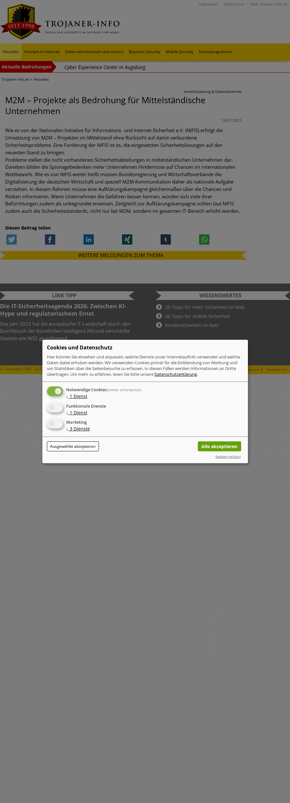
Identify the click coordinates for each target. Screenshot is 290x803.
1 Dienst (76, 396)
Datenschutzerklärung (175, 374)
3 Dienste (78, 429)
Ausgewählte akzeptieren (72, 446)
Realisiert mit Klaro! (228, 457)
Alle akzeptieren (219, 446)
